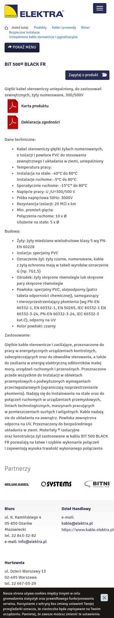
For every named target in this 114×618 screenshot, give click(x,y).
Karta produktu (35, 106)
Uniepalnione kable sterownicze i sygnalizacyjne (43, 37)
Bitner (85, 28)
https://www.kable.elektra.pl (88, 529)
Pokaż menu (22, 47)
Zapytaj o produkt (87, 75)
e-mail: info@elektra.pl (26, 541)
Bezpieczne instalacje (24, 32)
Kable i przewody (64, 28)
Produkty (40, 28)
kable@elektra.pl (77, 523)
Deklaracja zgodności (40, 122)
